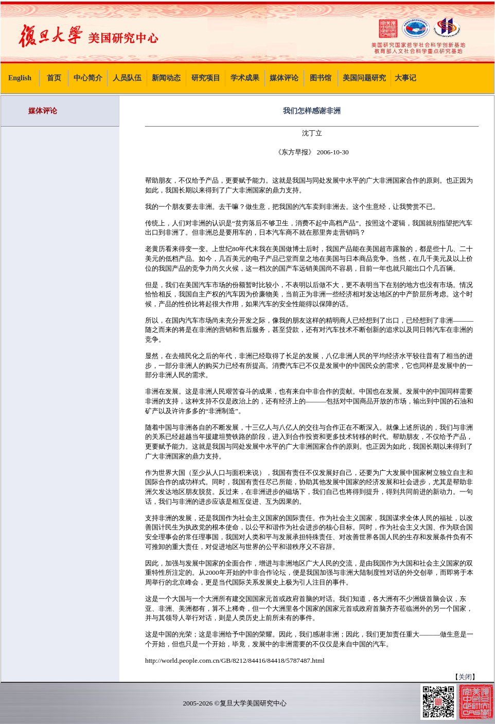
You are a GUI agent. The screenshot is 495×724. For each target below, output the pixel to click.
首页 (54, 78)
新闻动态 (166, 78)
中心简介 (88, 78)
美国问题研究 (364, 78)
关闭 (465, 677)
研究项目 (205, 78)
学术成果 (245, 78)
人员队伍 (127, 78)
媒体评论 (284, 78)
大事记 (405, 78)
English (19, 78)
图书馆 (320, 78)
